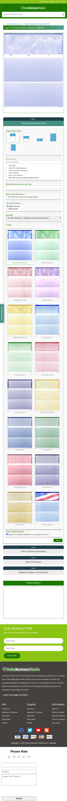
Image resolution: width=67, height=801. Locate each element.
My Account (44, 1)
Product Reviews (33, 583)
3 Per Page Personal (12, 148)
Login (63, 1)
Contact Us (5, 709)
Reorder (4, 723)
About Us (55, 709)
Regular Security (14, 206)
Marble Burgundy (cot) (20, 284)
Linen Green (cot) (47, 433)
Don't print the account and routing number (23, 197)
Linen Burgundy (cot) (20, 471)
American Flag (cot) (47, 508)
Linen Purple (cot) (47, 471)
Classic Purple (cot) (20, 396)
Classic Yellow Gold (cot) (47, 396)
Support (31, 704)
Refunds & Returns (58, 716)
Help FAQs (5, 716)
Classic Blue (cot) (47, 321)
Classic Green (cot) (20, 358)
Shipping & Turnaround (10, 712)
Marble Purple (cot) (47, 284)
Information (58, 704)
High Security (13, 209)
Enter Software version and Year (18, 184)
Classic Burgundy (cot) (47, 358)
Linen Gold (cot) (20, 508)
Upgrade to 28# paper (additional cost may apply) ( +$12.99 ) (28, 534)
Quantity (9, 215)
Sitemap (53, 743)
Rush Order (56, 723)
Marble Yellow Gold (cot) (20, 321)
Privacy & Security (58, 712)
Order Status (6, 719)
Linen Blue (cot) (20, 433)
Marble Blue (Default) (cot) (20, 246)
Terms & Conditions (58, 719)
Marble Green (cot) (47, 246)
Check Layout (10, 159)
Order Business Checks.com (36, 743)
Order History (54, 1)
